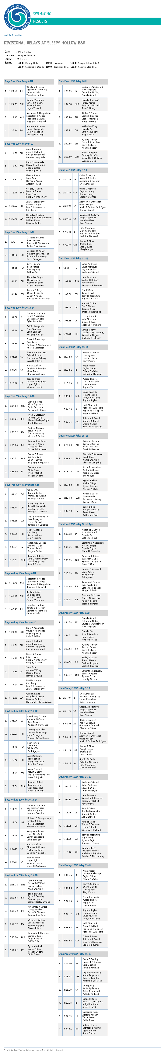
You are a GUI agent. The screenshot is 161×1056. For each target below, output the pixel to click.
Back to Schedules (13, 35)
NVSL (17, 17)
